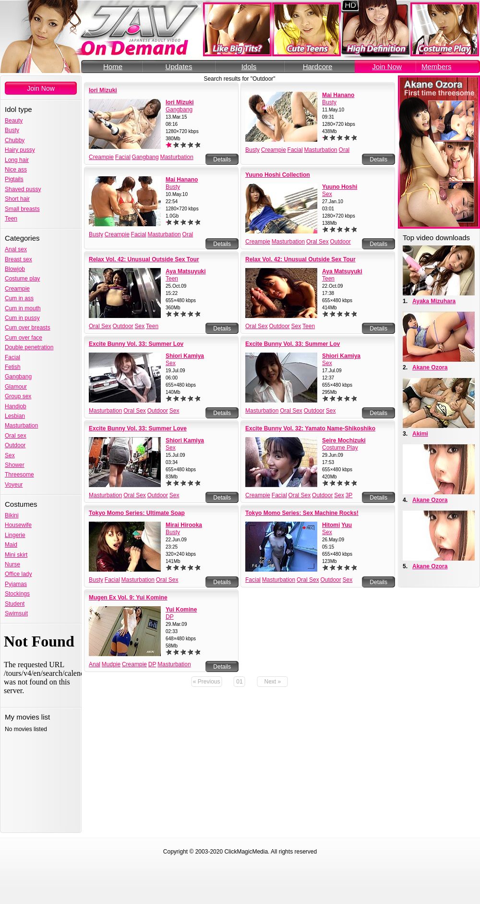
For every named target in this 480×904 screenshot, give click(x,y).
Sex (10, 455)
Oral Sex (317, 241)
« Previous (206, 681)
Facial (12, 357)
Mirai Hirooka (184, 525)
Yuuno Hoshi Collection (277, 174)
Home (112, 66)
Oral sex (15, 435)
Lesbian (15, 416)
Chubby (14, 140)
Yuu (346, 525)
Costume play (22, 278)
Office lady (18, 574)
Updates (179, 66)
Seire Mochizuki (344, 440)
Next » (272, 681)
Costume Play (340, 447)
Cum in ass (19, 298)
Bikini (12, 515)
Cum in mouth (23, 308)
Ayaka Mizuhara (434, 301)
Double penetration (29, 347)
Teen (11, 218)
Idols (249, 66)
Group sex (18, 396)
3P (349, 495)
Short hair (17, 198)
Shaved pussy (23, 189)
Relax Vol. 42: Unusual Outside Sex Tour (144, 259)
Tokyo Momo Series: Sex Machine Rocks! (302, 513)
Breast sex (18, 259)
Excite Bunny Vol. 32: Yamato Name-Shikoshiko (310, 428)
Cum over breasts (27, 327)
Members (436, 66)
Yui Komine (181, 609)
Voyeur (14, 484)
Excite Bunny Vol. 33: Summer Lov (136, 344)
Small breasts (22, 209)
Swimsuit (16, 613)
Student (14, 603)
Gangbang (18, 376)
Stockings (17, 593)
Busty (12, 130)
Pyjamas (16, 584)
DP (170, 616)
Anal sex (16, 249)
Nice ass (16, 169)
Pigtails (14, 179)
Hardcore (318, 66)
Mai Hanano (338, 95)
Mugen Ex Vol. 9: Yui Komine (128, 597)
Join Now (387, 66)
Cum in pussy (22, 318)
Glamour (16, 386)
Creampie (17, 288)
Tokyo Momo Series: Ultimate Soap (137, 513)
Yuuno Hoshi (339, 186)
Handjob (15, 406)
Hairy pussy (20, 150)
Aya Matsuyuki (186, 271)
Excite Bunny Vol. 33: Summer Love (138, 428)
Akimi (420, 433)
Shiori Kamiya (185, 356)
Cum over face (23, 337)
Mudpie (111, 664)
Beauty (14, 120)
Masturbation (21, 425)
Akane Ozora (429, 367)
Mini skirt (16, 554)
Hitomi (331, 525)
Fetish (13, 367)
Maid (11, 544)
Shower (14, 465)
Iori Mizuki (103, 90)
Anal (94, 664)
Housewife (18, 525)
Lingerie (15, 535)
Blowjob (15, 269)
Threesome (19, 474)
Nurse (12, 564)
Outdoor (15, 445)
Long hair (17, 160)
